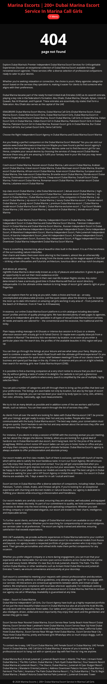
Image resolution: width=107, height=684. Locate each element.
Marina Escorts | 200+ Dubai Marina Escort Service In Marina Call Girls (53, 8)
